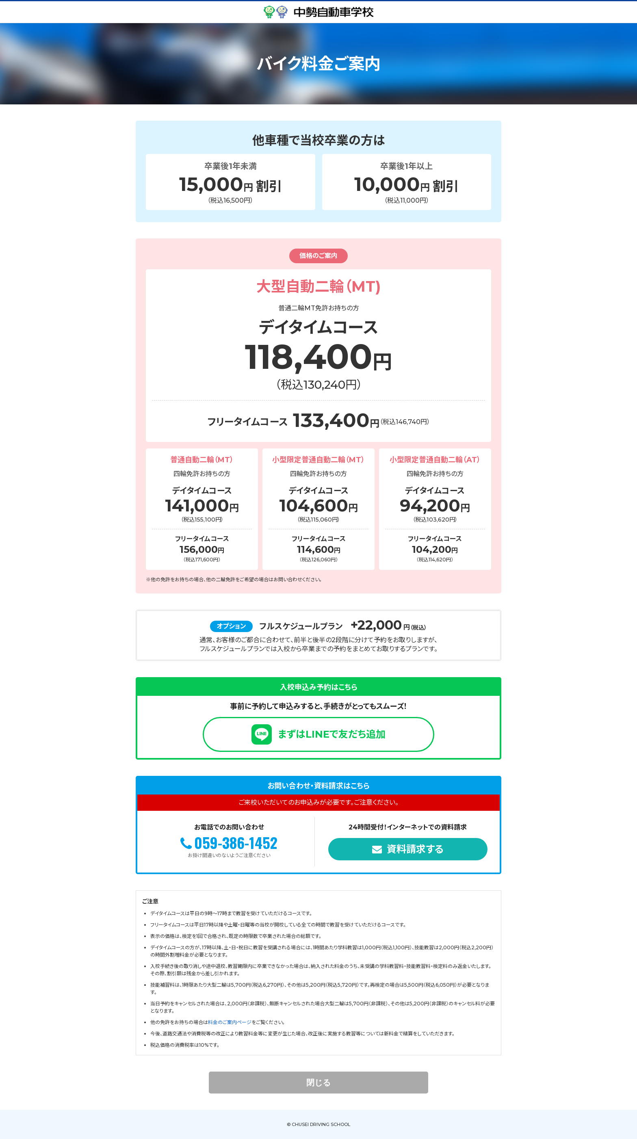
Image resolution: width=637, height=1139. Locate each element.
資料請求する (415, 849)
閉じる (318, 1082)
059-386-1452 (235, 842)
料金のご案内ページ (229, 1022)
